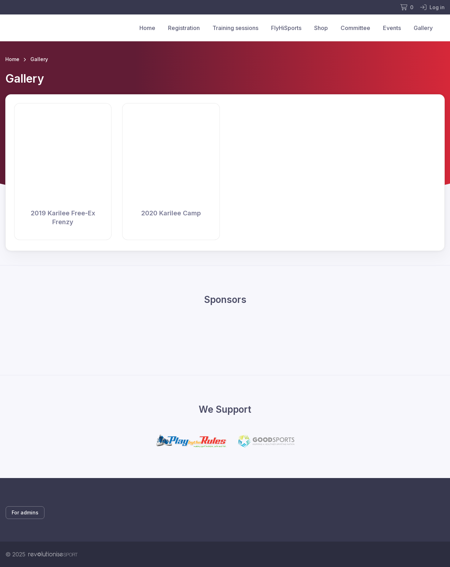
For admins (25, 512)
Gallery (423, 27)
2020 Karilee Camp (171, 213)
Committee (355, 27)
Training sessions (235, 27)
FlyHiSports (286, 27)
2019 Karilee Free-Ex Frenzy (63, 217)
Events (392, 27)
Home (147, 27)
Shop (321, 27)
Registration (184, 27)
